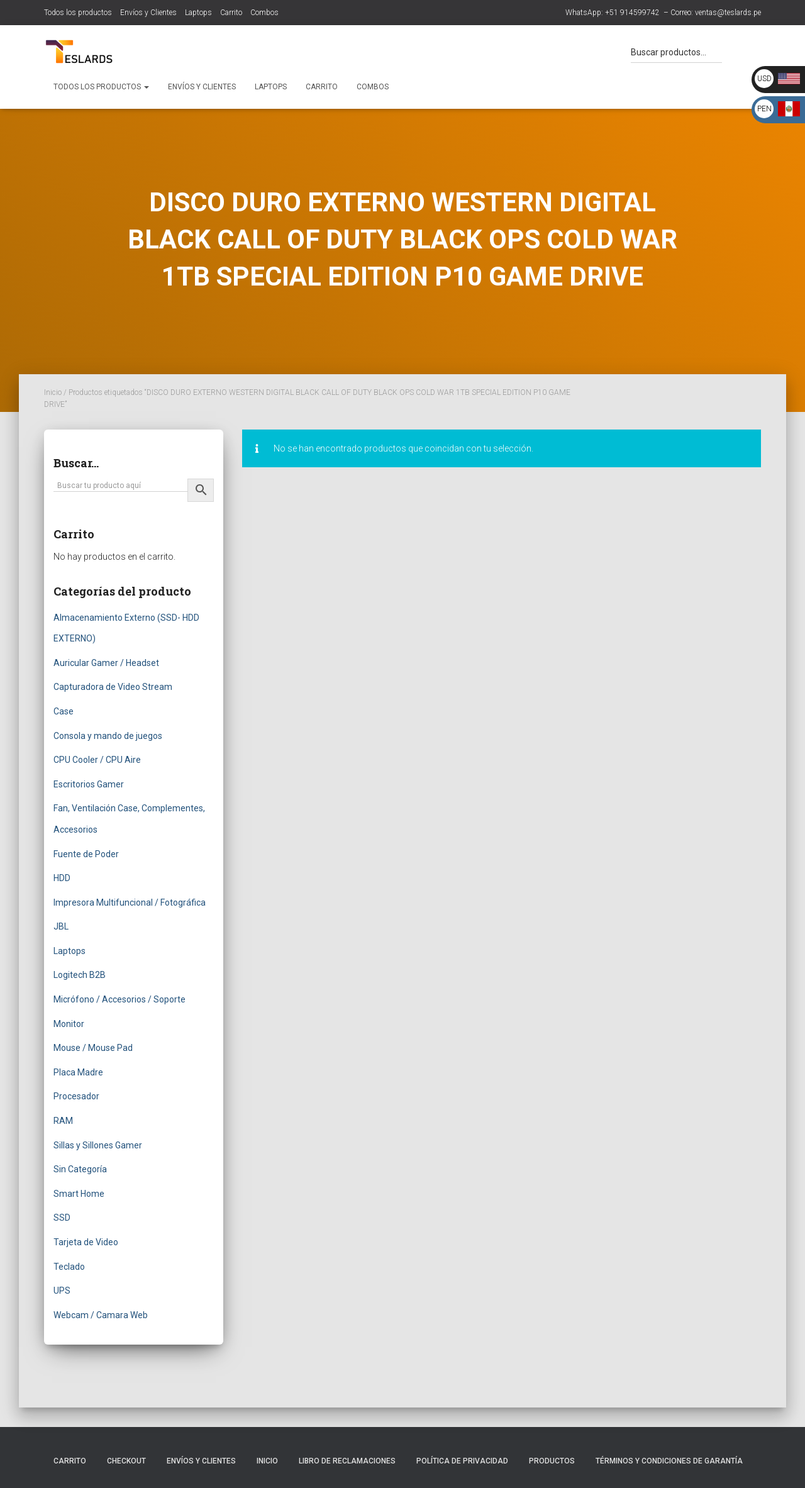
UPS (61, 1290)
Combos (264, 12)
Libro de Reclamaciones (347, 1461)
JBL (61, 926)
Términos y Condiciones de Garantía (669, 1461)
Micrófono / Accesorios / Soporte (119, 999)
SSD (61, 1218)
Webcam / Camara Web (100, 1315)
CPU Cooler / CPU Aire (97, 760)
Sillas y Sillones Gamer (97, 1145)
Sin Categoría (80, 1169)
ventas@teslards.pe (728, 12)
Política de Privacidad (462, 1461)
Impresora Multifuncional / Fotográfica (129, 902)
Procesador (76, 1096)
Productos (552, 1461)
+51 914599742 (632, 12)
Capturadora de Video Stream (112, 687)
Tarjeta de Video (85, 1242)
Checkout (126, 1461)
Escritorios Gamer (88, 784)
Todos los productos (78, 12)
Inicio (53, 392)
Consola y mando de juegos (107, 736)
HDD (61, 878)
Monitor (68, 1024)
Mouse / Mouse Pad (93, 1048)
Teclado (69, 1267)
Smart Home (78, 1194)
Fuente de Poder (86, 854)
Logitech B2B (79, 975)
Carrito (231, 12)
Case (63, 711)
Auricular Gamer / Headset (106, 663)
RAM (63, 1121)
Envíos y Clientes (148, 12)
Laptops (198, 12)
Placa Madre (78, 1072)
